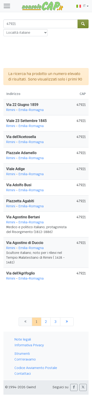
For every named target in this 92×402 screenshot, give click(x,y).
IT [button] (81, 6)
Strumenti (22, 354)
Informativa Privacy (29, 345)
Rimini (10, 110)
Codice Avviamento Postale (35, 368)
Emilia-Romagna (31, 110)
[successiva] (67, 321)
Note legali (22, 339)
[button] (74, 387)
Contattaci (22, 374)
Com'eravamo (25, 359)
